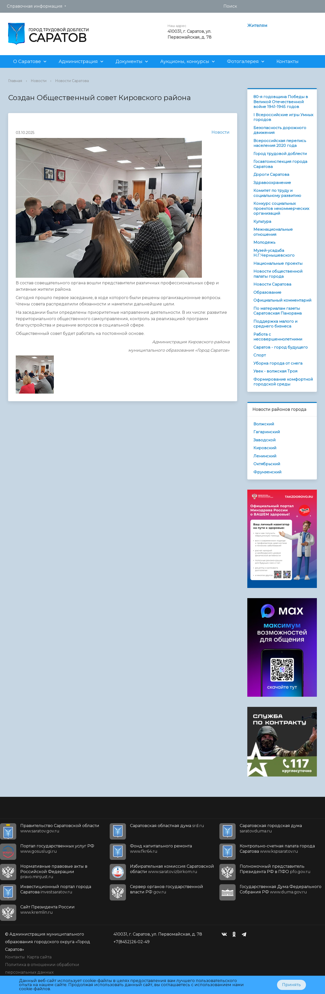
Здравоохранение (272, 182)
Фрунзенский (267, 472)
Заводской (264, 440)
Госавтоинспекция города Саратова (280, 164)
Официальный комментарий (282, 300)
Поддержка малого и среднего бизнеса (275, 324)
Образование (267, 292)
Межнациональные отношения (273, 232)
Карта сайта (39, 957)
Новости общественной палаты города (277, 274)
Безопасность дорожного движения (279, 130)
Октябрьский (266, 463)
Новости (38, 81)
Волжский (263, 424)
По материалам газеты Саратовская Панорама (277, 311)
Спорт (259, 355)
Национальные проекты (277, 263)
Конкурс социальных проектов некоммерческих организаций (281, 208)
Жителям (257, 25)
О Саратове (27, 61)
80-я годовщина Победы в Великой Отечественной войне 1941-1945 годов (280, 101)
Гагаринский (266, 431)
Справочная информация (34, 6)
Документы (129, 61)
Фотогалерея (243, 61)
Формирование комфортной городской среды (283, 382)
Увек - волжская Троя (275, 371)
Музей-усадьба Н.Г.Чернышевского (274, 253)
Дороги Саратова (271, 174)
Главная (15, 81)
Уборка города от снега (277, 363)
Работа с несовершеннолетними (277, 337)
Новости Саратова (72, 81)
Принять (291, 984)
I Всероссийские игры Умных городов (283, 117)
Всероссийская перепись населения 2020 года (279, 143)
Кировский (264, 447)
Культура (262, 221)
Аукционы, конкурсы (184, 61)
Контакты (288, 61)
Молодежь (264, 242)
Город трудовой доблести (280, 153)
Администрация (78, 61)
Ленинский (264, 456)
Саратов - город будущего (280, 347)
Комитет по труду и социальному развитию (277, 193)
